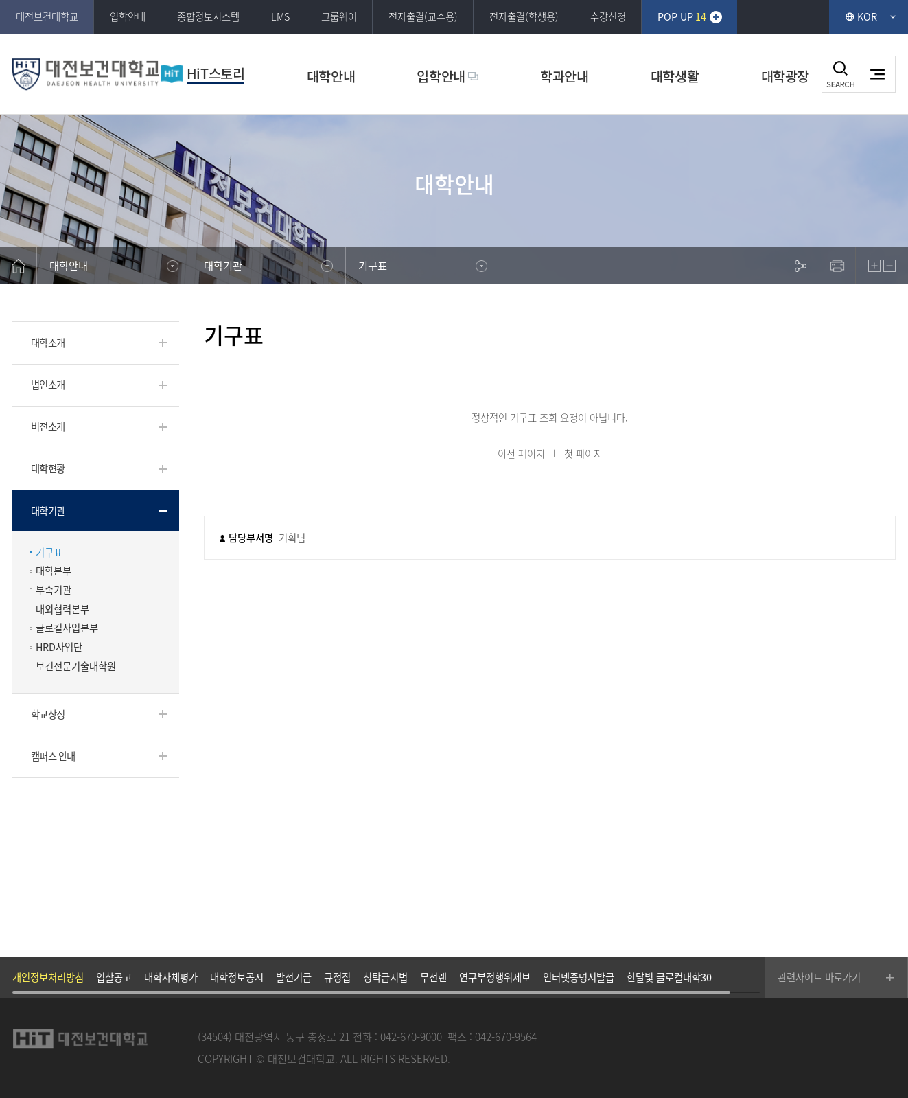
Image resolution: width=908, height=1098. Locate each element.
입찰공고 (114, 977)
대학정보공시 (237, 977)
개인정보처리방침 (48, 977)
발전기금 (294, 977)
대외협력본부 (62, 609)
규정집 (337, 977)
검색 (840, 74)
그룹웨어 (339, 16)
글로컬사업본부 (67, 627)
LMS (280, 16)
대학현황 (48, 468)
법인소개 (48, 384)
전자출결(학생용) (524, 16)
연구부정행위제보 (495, 977)
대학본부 (53, 570)
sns (800, 265)
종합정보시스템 (208, 16)
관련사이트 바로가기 (819, 977)
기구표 (49, 552)
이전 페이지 (521, 453)
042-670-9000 (411, 1036)
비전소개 (48, 426)
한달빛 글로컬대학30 (669, 977)
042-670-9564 (506, 1036)
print (837, 265)
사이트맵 (877, 74)
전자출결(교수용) (423, 16)
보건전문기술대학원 (76, 666)
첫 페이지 (583, 453)
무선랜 (433, 977)
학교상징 (48, 714)
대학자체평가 (171, 977)
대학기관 (48, 510)
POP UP (682, 16)
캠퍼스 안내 (53, 756)
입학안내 (127, 16)
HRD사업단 (59, 647)
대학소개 (48, 342)
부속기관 (53, 590)
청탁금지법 (385, 977)
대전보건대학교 (47, 16)
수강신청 (608, 16)
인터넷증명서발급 (578, 977)
